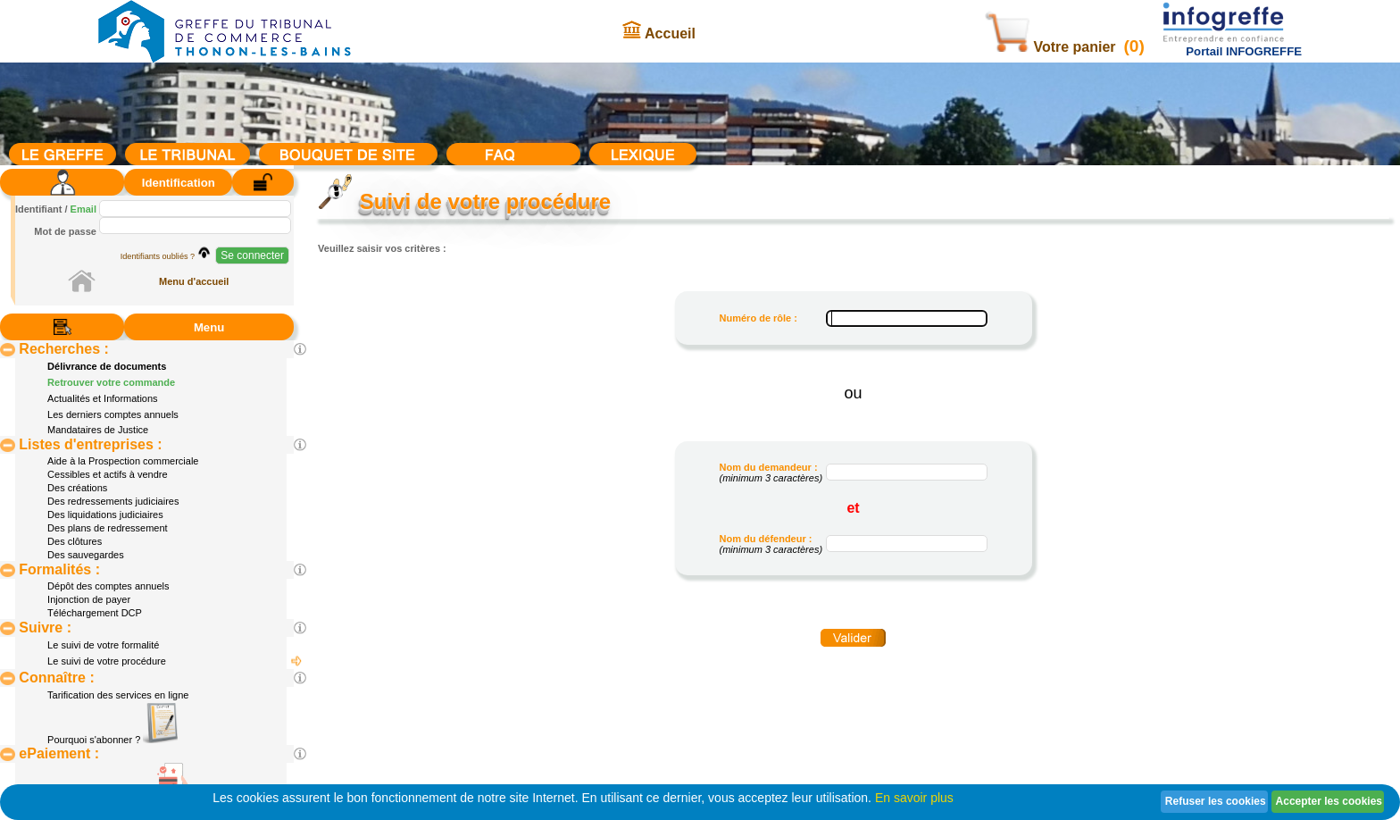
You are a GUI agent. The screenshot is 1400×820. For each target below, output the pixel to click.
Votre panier (1052, 46)
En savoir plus (914, 798)
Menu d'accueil (194, 281)
